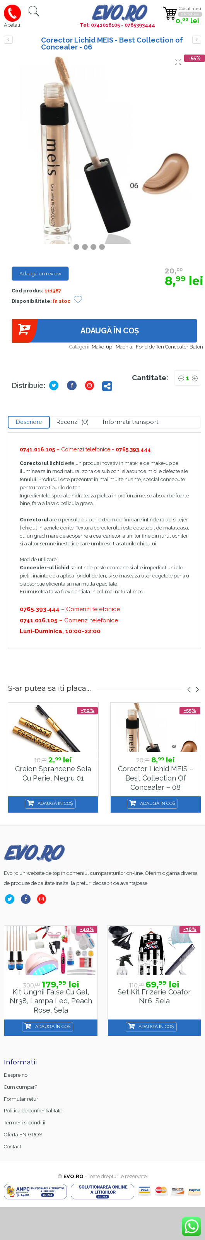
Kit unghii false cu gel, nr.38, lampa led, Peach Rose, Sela (51, 1001)
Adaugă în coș (75, 331)
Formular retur (21, 1099)
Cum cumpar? (20, 1087)
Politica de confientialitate (33, 1111)
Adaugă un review (40, 274)
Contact (12, 1146)
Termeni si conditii (24, 1123)
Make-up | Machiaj (112, 347)
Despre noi (16, 1075)
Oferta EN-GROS (23, 1135)
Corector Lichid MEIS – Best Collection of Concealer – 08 (155, 778)
